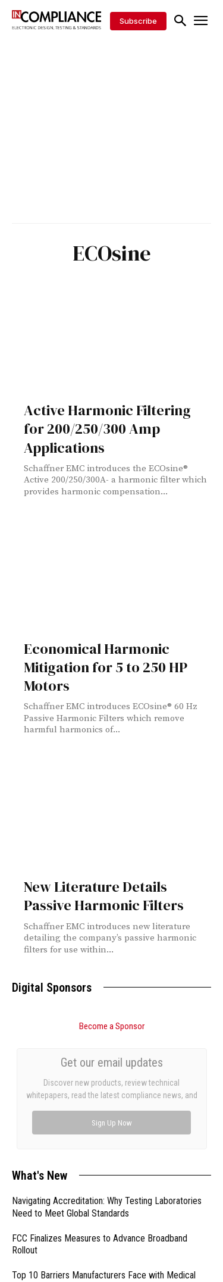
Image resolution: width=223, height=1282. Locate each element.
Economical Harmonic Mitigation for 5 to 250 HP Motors (105, 667)
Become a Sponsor (112, 1026)
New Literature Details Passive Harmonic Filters (104, 896)
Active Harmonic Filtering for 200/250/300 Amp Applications (107, 428)
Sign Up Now (112, 1122)
